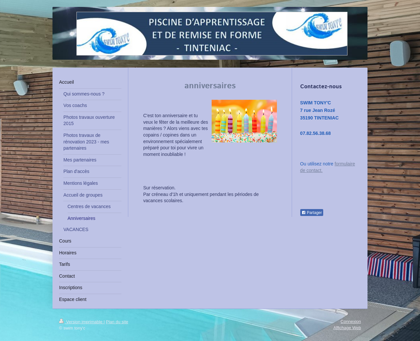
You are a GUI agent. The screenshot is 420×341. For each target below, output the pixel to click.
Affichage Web (347, 327)
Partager (312, 212)
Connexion (351, 321)
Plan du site (117, 321)
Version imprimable (81, 321)
